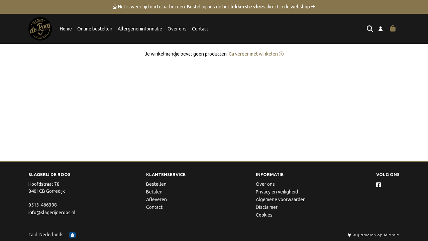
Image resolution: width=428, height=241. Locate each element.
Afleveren (156, 199)
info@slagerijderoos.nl (52, 212)
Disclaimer (267, 207)
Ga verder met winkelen (256, 54)
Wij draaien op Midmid (374, 235)
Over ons (177, 28)
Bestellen (156, 184)
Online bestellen (94, 28)
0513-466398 (42, 205)
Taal (32, 234)
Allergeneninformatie (140, 28)
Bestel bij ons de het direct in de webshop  (251, 6)
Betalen (154, 191)
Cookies (264, 215)
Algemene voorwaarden (281, 199)
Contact (200, 28)
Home (66, 28)
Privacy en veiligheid (277, 191)
